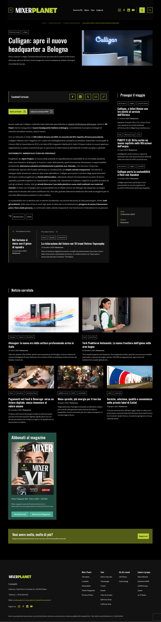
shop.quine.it (30, 600)
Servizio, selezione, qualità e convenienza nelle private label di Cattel (129, 400)
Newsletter (86, 586)
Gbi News (123, 577)
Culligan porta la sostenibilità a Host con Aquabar (133, 173)
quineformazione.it (43, 600)
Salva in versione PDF (42, 111)
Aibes (86, 10)
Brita (119, 135)
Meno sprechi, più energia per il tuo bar (79, 399)
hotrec (44, 237)
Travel (102, 586)
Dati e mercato (106, 577)
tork (84, 337)
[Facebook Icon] (124, 10)
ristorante (118, 393)
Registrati (143, 536)
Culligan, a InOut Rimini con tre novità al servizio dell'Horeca (132, 111)
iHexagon (12, 337)
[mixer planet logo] (20, 577)
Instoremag (123, 581)
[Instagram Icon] (119, 10)
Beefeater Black (32, 393)
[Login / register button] (142, 10)
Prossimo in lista (49, 232)
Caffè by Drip (105, 604)
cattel (109, 393)
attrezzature (122, 103)
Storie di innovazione (72, 23)
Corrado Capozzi (143, 103)
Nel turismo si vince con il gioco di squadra (21, 243)
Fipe (93, 10)
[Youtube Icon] (133, 10)
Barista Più (77, 10)
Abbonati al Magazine (41, 514)
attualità (52, 237)
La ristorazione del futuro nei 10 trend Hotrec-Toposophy (72, 243)
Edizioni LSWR (143, 581)
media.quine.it (18, 600)
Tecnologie (104, 581)
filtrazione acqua (14, 32)
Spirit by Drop (106, 599)
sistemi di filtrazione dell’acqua (82, 124)
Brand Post (30, 337)
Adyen (11, 393)
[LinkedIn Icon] (128, 10)
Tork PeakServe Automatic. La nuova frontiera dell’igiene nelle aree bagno (116, 344)
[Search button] (150, 10)
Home (44, 23)
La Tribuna (142, 595)
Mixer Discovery (55, 23)
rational (21, 337)
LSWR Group (143, 586)
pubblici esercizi (63, 393)
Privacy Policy (87, 595)
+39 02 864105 (22, 594)
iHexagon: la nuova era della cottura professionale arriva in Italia (41, 344)
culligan (25, 32)
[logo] (36, 10)
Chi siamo (86, 577)
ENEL (73, 393)
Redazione (16, 253)
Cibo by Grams (106, 595)
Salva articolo (18, 111)
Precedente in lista (21, 231)
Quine (140, 590)
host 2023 (141, 166)
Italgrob (99, 10)
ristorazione (62, 237)
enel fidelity (82, 393)
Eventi (102, 590)
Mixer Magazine (88, 590)
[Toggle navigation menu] (10, 10)
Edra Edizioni (143, 577)
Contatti (85, 581)
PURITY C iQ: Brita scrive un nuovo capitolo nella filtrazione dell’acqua (134, 143)
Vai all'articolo (20, 514)
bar (139, 135)
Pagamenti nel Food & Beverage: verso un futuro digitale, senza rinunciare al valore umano (31, 402)
